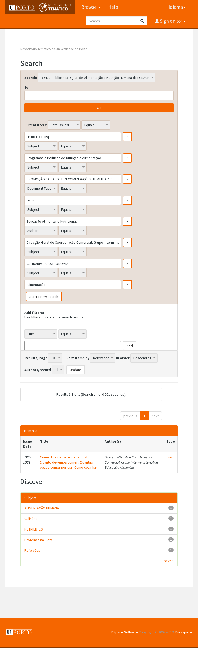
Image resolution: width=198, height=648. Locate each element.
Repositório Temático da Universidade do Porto (53, 49)
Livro (169, 457)
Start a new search (43, 296)
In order (123, 358)
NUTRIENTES (33, 529)
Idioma (177, 7)
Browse (90, 7)
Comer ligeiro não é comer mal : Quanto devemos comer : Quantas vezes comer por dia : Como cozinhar (68, 462)
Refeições (32, 550)
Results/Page (35, 358)
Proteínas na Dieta (38, 539)
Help (113, 7)
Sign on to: (172, 21)
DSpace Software (124, 632)
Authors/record (37, 369)
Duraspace (183, 632)
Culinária (30, 518)
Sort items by (77, 358)
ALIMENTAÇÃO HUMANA (41, 508)
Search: (30, 77)
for (27, 87)
